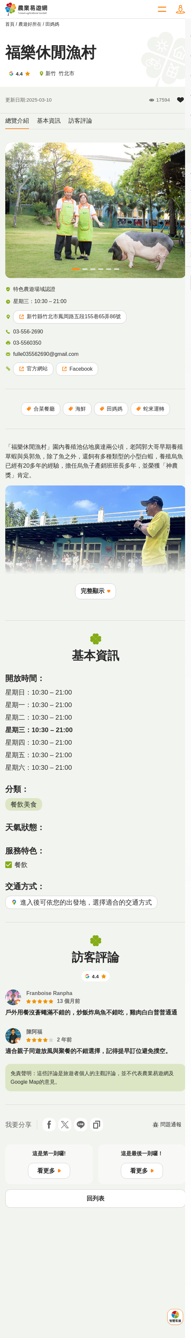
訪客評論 (80, 120)
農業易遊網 (26, 9)
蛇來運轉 (150, 409)
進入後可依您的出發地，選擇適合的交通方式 (81, 902)
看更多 (49, 1170)
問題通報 (166, 1125)
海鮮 (77, 409)
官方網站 (33, 368)
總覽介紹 (17, 120)
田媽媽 (52, 24)
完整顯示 (95, 591)
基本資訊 (49, 120)
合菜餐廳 (41, 409)
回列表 (95, 1198)
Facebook (77, 369)
